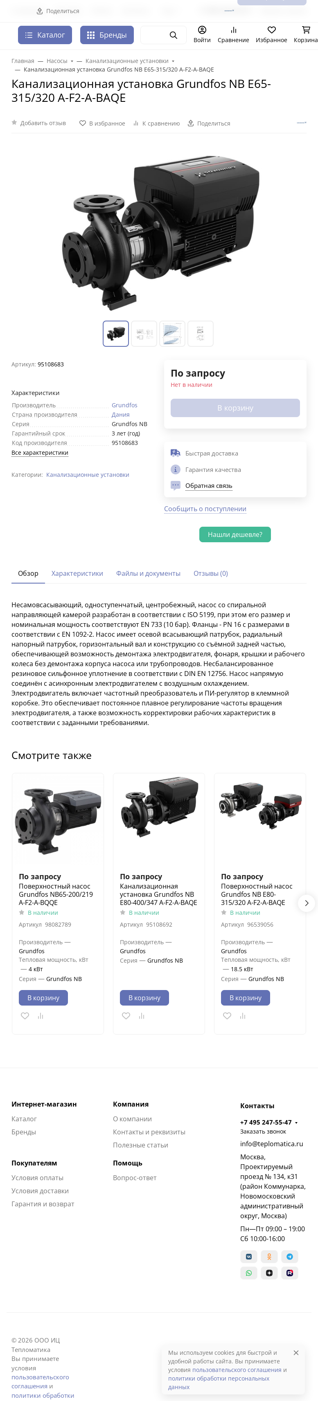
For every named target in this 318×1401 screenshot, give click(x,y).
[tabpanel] (159, 663)
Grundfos (125, 405)
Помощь (127, 1163)
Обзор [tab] (28, 573)
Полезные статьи (140, 1145)
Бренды (107, 35)
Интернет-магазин (44, 1104)
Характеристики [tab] (77, 573)
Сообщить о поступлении (205, 508)
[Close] (296, 1352)
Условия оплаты (37, 1177)
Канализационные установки (87, 474)
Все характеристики (39, 452)
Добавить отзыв (43, 123)
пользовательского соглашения (237, 1370)
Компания (131, 1104)
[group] (159, 231)
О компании (132, 1118)
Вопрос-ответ (135, 1177)
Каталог (24, 1118)
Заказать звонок (263, 1131)
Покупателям (34, 1163)
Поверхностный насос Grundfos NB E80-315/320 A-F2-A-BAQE (257, 894)
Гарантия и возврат (42, 1203)
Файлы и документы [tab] (148, 573)
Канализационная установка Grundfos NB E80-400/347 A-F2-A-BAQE (158, 894)
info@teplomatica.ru (271, 1143)
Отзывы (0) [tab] (211, 573)
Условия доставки (40, 1190)
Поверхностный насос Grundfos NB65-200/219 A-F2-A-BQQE (56, 894)
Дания (121, 414)
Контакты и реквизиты (149, 1131)
